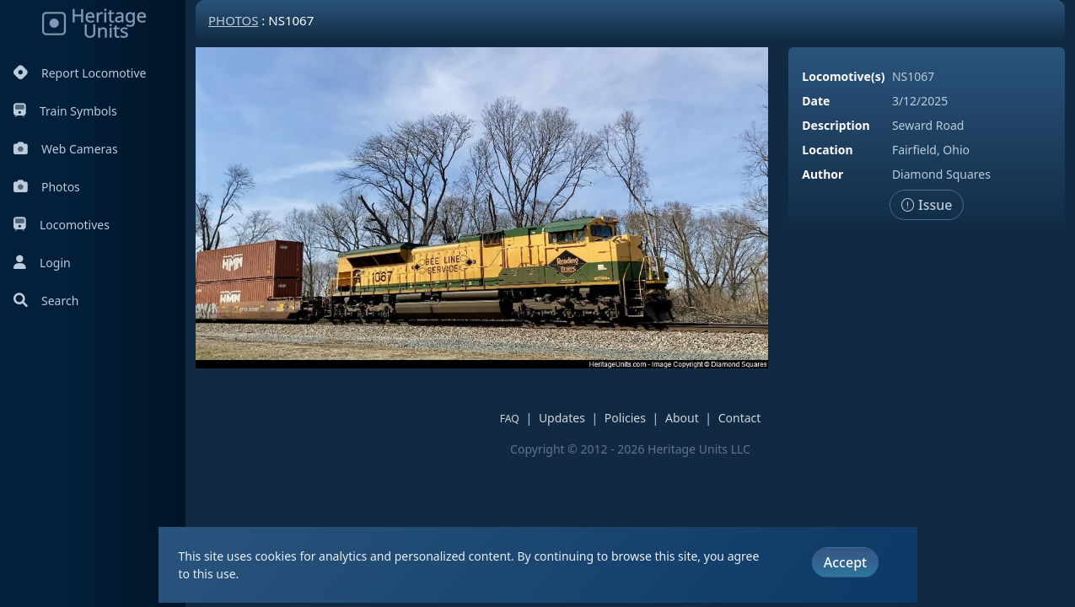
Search (45, 301)
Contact (739, 418)
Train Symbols (65, 111)
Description (835, 125)
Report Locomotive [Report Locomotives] (79, 73)
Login (42, 263)
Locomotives (61, 225)
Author (822, 174)
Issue (927, 205)
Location (827, 150)
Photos (46, 187)
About (682, 418)
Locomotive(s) (843, 76)
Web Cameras (65, 149)
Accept (845, 562)
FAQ (509, 418)
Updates (562, 418)
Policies (625, 418)
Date (816, 101)
